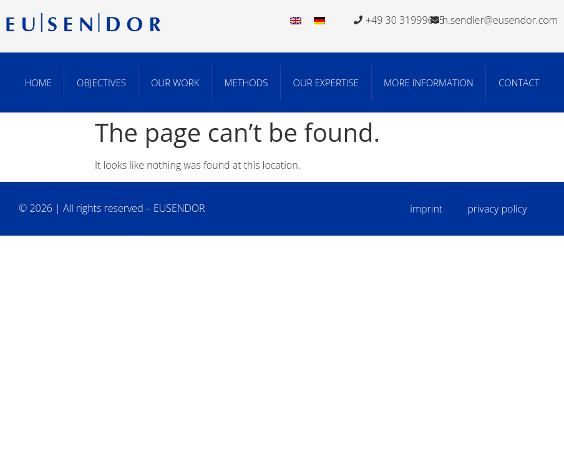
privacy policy (497, 209)
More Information (429, 82)
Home (37, 82)
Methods (246, 82)
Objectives (101, 82)
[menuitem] (296, 19)
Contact (519, 82)
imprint (426, 209)
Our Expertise (326, 82)
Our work (175, 82)
